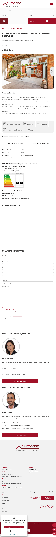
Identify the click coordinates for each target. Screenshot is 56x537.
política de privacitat (17, 316)
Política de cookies (14, 534)
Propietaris (5, 497)
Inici (3, 492)
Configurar (14, 531)
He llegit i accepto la (13, 316)
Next (52, 71)
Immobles (4, 495)
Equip (3, 503)
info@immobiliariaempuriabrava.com (12, 487)
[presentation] (14, 324)
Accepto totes (9, 527)
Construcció (5, 506)
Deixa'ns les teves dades (35, 498)
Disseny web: (28, 536)
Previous (4, 71)
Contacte (4, 511)
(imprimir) (4, 45)
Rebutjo (19, 527)
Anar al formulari (47, 498)
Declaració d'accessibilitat (38, 524)
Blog (3, 508)
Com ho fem (5, 500)
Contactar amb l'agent (20, 381)
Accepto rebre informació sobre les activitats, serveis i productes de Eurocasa (20, 318)
